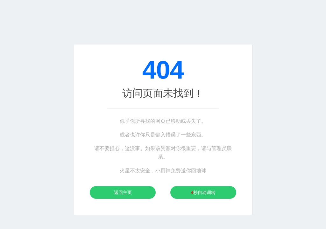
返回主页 (123, 192)
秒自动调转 (203, 192)
